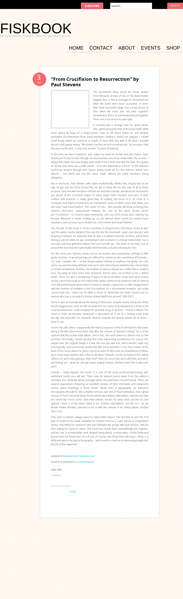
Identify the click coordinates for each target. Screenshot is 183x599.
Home (76, 48)
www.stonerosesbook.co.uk (81, 456)
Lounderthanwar (85, 462)
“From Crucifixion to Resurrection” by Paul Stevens (95, 82)
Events (150, 48)
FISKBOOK (36, 28)
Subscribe (92, 6)
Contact (101, 48)
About (126, 48)
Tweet (73, 491)
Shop (173, 48)
